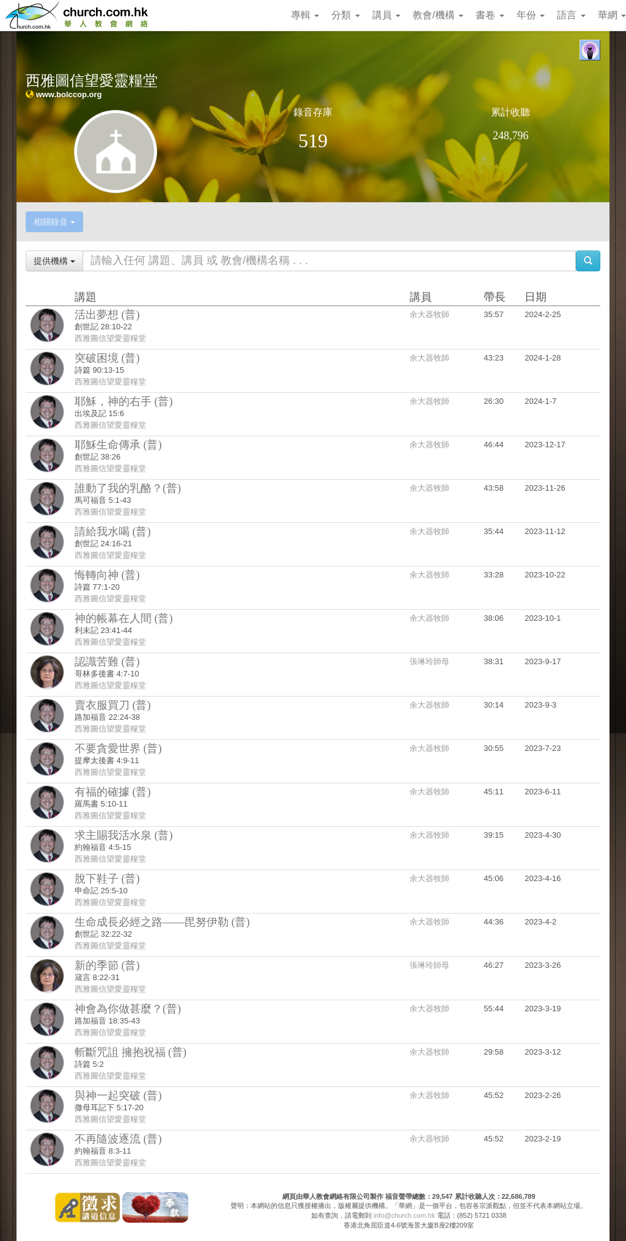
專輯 (305, 15)
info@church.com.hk (404, 1215)
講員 (386, 15)
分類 (345, 15)
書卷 (490, 15)
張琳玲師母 (429, 661)
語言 (571, 15)
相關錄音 (54, 222)
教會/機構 (438, 15)
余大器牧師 (429, 314)
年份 (531, 15)
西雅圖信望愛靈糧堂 (110, 338)
